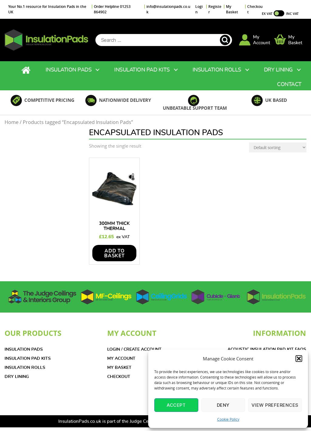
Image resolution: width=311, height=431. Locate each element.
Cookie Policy (228, 419)
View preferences (275, 405)
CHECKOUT (118, 377)
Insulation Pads (69, 70)
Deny (223, 405)
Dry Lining (278, 70)
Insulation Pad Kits (142, 70)
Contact (289, 85)
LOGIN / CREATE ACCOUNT (134, 350)
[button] (299, 359)
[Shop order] (277, 148)
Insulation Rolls (217, 70)
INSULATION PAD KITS (28, 359)
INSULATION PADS (24, 350)
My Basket (232, 9)
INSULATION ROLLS (25, 368)
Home (26, 70)
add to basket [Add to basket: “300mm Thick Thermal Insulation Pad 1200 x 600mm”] (114, 254)
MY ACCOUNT (121, 359)
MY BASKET (119, 368)
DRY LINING (17, 377)
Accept (176, 405)
